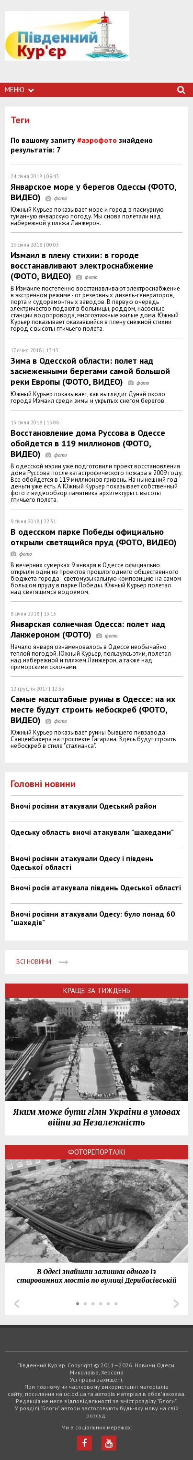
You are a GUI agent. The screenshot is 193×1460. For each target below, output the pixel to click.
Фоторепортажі (96, 1152)
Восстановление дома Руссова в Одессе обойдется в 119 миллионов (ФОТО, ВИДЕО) (88, 443)
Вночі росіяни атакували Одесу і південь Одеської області (82, 863)
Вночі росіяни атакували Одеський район (84, 806)
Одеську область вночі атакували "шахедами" (92, 832)
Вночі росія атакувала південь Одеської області (96, 887)
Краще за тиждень (96, 990)
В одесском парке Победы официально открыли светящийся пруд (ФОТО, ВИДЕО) (96, 542)
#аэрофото (97, 140)
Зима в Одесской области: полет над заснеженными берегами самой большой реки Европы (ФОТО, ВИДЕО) (90, 371)
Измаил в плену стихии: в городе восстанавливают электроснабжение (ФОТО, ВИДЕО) (82, 265)
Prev (16, 1304)
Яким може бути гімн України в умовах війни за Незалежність (96, 1117)
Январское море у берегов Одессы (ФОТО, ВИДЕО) (93, 192)
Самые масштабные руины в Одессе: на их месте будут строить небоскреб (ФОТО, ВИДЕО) (93, 709)
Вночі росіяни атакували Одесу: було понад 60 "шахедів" (93, 918)
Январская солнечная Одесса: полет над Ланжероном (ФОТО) (88, 629)
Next (176, 1304)
